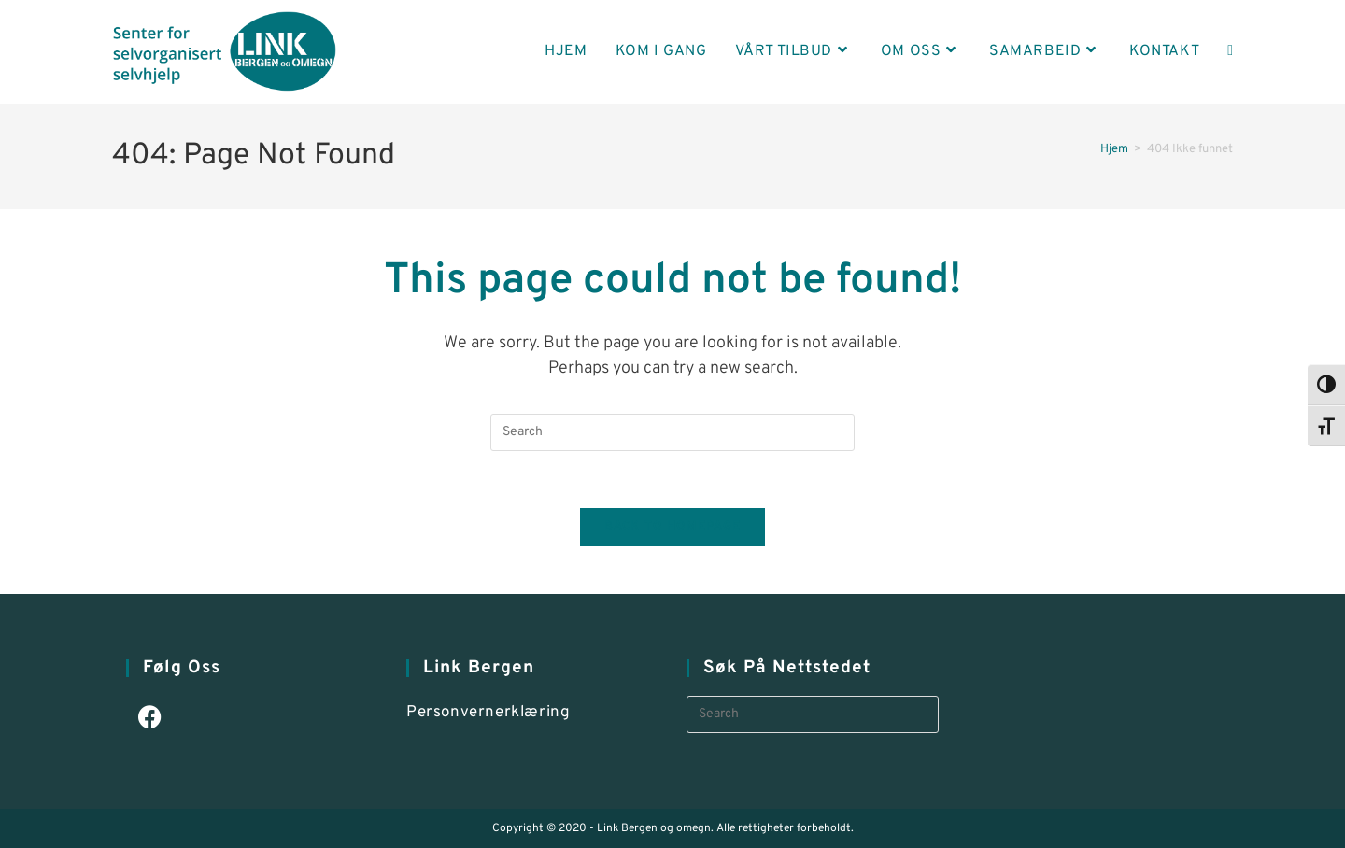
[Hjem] (1114, 149)
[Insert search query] (672, 432)
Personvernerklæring (488, 712)
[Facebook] (150, 720)
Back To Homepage (673, 526)
